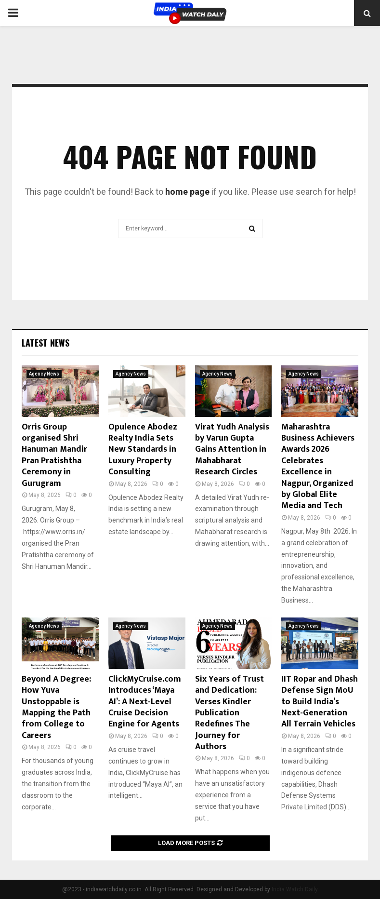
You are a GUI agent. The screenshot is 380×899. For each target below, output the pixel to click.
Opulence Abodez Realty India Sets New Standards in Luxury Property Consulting (142, 450)
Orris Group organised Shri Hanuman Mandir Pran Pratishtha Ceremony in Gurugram (54, 455)
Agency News (44, 373)
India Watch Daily (295, 889)
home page (187, 192)
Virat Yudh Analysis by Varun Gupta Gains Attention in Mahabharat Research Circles (232, 450)
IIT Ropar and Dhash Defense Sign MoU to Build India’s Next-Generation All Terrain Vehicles (319, 702)
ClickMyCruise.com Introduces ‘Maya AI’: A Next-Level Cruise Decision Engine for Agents (144, 702)
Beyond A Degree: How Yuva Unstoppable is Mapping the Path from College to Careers (56, 707)
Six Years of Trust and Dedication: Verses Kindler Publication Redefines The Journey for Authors (229, 713)
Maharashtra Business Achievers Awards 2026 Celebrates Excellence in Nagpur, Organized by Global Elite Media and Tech (317, 466)
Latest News (45, 342)
